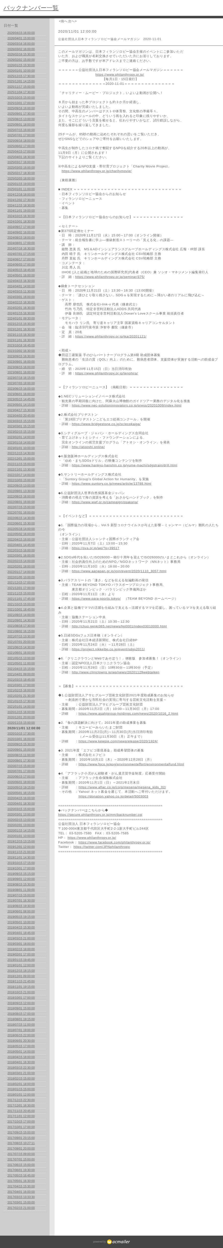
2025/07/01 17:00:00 (21, 135)
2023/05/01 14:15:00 (21, 405)
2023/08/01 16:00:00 (21, 372)
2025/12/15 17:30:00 (21, 76)
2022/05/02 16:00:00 (21, 534)
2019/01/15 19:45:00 (21, 960)
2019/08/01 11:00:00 (21, 890)
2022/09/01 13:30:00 (21, 491)
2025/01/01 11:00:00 (21, 189)
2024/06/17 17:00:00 (21, 259)
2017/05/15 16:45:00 (21, 1175)
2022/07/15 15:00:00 (21, 507)
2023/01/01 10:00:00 (21, 448)
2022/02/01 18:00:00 (21, 566)
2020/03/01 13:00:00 (21, 814)
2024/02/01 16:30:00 (21, 308)
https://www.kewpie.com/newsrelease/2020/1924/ (118, 741)
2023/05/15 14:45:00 (21, 399)
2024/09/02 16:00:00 (21, 232)
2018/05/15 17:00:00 (21, 1046)
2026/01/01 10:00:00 (21, 70)
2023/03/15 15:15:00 (21, 421)
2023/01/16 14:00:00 (21, 442)
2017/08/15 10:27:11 (21, 1143)
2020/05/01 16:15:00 (21, 793)
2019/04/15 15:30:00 (21, 927)
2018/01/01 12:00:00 (21, 1094)
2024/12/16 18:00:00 (21, 194)
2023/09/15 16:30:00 (21, 356)
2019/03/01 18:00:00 (21, 944)
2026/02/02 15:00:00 (21, 60)
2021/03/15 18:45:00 (21, 679)
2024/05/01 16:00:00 (21, 275)
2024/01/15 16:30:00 (21, 313)
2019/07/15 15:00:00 (21, 895)
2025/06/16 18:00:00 (21, 140)
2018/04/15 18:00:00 (21, 1057)
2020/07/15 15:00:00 (21, 766)
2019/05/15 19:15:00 (21, 917)
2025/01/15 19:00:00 (21, 184)
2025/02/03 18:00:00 (21, 178)
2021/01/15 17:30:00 (21, 701)
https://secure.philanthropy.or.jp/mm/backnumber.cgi (100, 815)
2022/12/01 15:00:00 (21, 458)
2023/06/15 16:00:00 (21, 388)
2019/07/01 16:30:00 (21, 900)
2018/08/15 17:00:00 (21, 1014)
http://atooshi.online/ (88, 447)
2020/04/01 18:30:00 (21, 803)
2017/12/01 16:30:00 (21, 1105)
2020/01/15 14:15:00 (21, 830)
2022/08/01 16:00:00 (21, 502)
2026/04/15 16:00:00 (21, 33)
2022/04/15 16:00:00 (21, 539)
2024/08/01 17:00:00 (21, 243)
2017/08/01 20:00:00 (21, 1148)
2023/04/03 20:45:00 (21, 415)
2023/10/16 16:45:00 (21, 345)
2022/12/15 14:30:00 (21, 453)
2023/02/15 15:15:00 (21, 431)
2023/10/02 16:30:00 (21, 351)
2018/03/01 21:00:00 (21, 1073)
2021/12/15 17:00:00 (21, 582)
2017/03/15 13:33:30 (21, 1197)
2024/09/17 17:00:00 (21, 227)
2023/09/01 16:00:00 (21, 361)
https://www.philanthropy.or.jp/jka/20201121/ (110, 336)
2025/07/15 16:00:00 (21, 130)
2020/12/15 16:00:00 (21, 712)
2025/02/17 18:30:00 (21, 173)
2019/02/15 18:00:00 (21, 949)
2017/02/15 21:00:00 (21, 1208)
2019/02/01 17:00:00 (21, 954)
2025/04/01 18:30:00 (21, 157)
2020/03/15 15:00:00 (21, 809)
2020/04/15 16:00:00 (21, 798)
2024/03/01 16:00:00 (21, 297)
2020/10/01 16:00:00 (21, 739)
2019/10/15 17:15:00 (21, 863)
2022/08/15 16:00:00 (21, 496)
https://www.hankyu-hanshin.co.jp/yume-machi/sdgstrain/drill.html (124, 465)
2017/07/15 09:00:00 (21, 1154)
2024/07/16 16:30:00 (21, 248)
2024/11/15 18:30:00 (21, 205)
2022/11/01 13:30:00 (21, 469)
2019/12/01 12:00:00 (21, 847)
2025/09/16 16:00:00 (21, 108)
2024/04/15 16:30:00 (21, 281)
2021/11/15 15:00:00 (21, 593)
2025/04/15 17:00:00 (21, 151)
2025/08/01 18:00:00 (21, 124)
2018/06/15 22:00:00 (21, 1035)
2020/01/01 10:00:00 (21, 836)
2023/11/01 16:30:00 (21, 340)
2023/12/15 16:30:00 (21, 324)
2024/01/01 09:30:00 (21, 318)
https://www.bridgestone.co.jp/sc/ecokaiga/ (106, 424)
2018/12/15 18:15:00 (21, 971)
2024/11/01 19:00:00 (21, 210)
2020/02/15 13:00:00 (21, 820)
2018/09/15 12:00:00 (21, 1003)
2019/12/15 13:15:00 (21, 841)
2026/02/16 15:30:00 (21, 54)
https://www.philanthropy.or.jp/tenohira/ (106, 373)
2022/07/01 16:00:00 (21, 512)
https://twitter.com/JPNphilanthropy (102, 847)
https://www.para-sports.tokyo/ (96, 598)
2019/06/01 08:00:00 (21, 911)
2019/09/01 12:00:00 (21, 879)
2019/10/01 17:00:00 (21, 868)
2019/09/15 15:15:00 (21, 874)
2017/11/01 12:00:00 (21, 1116)
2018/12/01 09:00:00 (21, 976)
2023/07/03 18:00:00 (21, 383)
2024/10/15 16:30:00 (21, 216)
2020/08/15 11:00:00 (21, 755)
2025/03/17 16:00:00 (21, 162)
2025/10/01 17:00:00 (21, 103)
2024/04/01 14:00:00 (21, 286)
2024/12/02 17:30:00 (21, 200)
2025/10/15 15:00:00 (21, 97)
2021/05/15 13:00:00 (21, 658)
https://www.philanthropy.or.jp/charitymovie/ (97, 171)
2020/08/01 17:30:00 (21, 760)
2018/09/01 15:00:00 (21, 1008)
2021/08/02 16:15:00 (21, 631)
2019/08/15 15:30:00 (21, 884)
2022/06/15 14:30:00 (21, 518)
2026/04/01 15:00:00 (21, 38)
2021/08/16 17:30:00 (21, 626)
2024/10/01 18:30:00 (21, 221)
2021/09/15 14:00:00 (21, 615)
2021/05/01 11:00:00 (21, 663)
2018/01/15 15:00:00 (21, 1089)
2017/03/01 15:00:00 (21, 1202)
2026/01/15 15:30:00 (21, 65)
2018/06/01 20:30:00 (21, 1041)
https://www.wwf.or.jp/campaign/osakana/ (105, 502)
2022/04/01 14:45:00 (21, 545)
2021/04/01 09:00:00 (21, 674)
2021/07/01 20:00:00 (21, 642)
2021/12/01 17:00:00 (21, 588)
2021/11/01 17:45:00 (21, 599)
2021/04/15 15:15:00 (21, 669)
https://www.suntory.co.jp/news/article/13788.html (111, 483)
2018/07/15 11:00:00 (21, 1024)
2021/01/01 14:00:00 (21, 706)
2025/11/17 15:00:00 (21, 87)
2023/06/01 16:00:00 (21, 394)
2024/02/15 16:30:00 (21, 302)
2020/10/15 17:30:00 (21, 733)
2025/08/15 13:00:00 (21, 119)
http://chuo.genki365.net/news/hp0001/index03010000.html (119, 626)
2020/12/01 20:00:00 (21, 717)
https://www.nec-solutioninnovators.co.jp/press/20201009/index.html (127, 405)
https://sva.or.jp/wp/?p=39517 (95, 548)
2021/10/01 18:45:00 (21, 609)
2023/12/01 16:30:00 (21, 329)
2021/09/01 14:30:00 (21, 620)
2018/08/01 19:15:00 (21, 1019)
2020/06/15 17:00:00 (21, 776)
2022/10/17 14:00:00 (21, 475)
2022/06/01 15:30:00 (21, 523)
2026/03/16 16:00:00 (21, 43)
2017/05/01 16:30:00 (21, 1181)
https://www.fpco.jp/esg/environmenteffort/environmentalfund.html (131, 764)
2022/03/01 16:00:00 (21, 555)
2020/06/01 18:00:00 (21, 782)
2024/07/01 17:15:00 (21, 254)
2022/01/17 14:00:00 (21, 572)
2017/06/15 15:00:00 (21, 1165)
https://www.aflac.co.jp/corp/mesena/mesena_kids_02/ (122, 787)
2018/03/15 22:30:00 (21, 1067)
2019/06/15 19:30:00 (21, 906)
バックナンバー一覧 (30, 7)
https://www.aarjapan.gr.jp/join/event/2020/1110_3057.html (119, 571)
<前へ (63, 21)
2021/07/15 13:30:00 (21, 636)
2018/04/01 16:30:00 (21, 1062)
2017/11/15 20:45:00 (21, 1111)
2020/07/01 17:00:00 (21, 771)
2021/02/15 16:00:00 (21, 690)
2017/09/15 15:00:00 (21, 1132)
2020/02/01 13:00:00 (21, 825)
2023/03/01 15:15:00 (21, 426)
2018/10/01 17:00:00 (21, 997)
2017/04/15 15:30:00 (21, 1186)
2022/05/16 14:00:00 (21, 529)
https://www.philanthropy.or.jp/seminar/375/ (109, 277)
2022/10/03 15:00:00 (21, 480)
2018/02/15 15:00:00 (21, 1078)
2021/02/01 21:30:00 (21, 696)
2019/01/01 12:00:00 (21, 965)
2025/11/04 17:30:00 (21, 92)
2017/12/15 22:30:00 (21, 1100)
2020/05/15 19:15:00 (21, 787)
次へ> (72, 21)
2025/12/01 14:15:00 (21, 81)
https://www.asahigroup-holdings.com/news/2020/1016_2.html (128, 713)
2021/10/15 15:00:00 (21, 604)
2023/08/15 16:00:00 (21, 367)
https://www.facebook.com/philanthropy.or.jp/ (115, 842)
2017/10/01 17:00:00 (21, 1127)
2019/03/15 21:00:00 (21, 938)
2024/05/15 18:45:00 (21, 270)
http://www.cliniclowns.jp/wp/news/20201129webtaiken (116, 672)
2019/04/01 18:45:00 (21, 933)
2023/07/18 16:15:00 (21, 378)
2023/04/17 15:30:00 (21, 410)
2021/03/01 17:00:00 (21, 685)
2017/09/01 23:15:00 (21, 1138)
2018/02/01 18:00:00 (21, 1084)
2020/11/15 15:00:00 (21, 723)
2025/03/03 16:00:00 (21, 167)
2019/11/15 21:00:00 (21, 852)
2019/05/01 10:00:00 (21, 922)
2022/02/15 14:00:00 (21, 561)
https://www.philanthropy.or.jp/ (119, 74)
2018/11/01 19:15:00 (21, 987)
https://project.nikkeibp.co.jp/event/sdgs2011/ (108, 649)
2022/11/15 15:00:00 (21, 464)
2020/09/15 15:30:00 (21, 744)
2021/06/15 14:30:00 (21, 647)
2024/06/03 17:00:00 (21, 264)
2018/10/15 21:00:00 (21, 992)
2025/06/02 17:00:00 (21, 146)
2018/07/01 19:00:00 (21, 1030)
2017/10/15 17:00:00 (21, 1121)
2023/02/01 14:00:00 (21, 437)
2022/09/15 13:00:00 (21, 485)
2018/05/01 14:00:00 (21, 1051)
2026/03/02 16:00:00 (21, 49)
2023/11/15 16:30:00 (21, 335)
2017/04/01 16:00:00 (21, 1192)
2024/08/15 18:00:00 (21, 237)
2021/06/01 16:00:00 (21, 653)
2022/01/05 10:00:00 (21, 577)
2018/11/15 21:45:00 (21, 981)
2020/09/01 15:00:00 (21, 749)
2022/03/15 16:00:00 (21, 550)
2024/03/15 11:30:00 (21, 291)
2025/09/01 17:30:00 (21, 113)
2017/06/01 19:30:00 (21, 1170)
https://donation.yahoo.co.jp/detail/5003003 (113, 796)
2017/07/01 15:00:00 (21, 1159)
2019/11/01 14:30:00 (21, 857)
